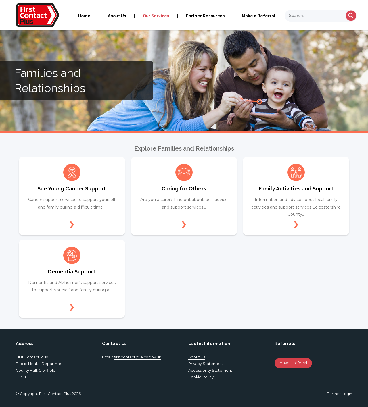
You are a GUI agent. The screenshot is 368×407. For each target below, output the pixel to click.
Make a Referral (258, 15)
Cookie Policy (201, 377)
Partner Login (339, 393)
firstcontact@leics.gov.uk (137, 357)
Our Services (156, 15)
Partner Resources (205, 15)
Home (84, 15)
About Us (117, 15)
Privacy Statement (205, 364)
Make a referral (293, 363)
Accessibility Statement (210, 370)
